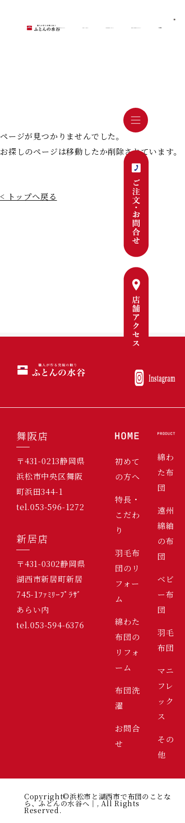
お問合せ (127, 736)
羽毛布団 (165, 640)
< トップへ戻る (28, 196)
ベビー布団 (165, 594)
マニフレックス (165, 693)
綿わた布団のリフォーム (127, 644)
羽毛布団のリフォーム (127, 576)
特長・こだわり (127, 515)
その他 (165, 747)
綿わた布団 (165, 472)
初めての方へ (127, 469)
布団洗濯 (127, 698)
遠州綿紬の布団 (165, 533)
